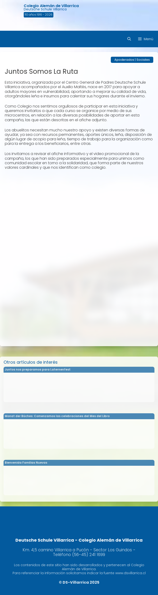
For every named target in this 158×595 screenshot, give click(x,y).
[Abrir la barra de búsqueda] (129, 39)
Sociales (143, 59)
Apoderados (124, 59)
